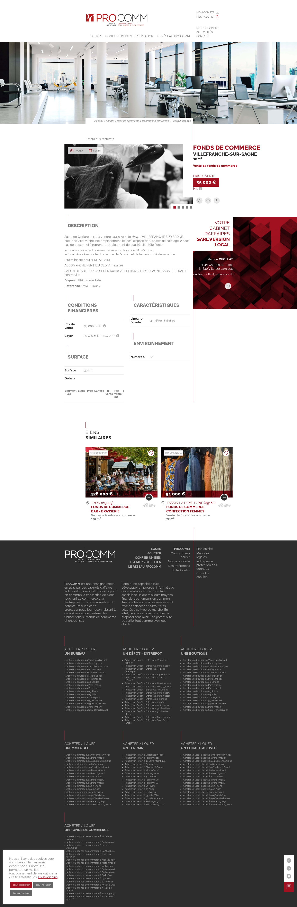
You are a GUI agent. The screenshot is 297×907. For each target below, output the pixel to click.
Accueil (98, 120)
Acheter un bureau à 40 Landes (82, 682)
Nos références (179, 566)
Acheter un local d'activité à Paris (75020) (204, 758)
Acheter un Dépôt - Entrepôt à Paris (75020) (147, 665)
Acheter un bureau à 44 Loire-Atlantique (87, 666)
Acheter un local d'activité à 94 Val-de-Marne (206, 798)
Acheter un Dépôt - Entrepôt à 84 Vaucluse (147, 674)
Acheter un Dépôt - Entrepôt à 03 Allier (145, 702)
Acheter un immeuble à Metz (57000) (85, 773)
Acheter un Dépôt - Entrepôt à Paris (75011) (147, 696)
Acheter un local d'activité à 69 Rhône (202, 786)
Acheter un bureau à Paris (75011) (83, 688)
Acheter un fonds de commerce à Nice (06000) (90, 859)
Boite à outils (181, 570)
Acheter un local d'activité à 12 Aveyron (203, 792)
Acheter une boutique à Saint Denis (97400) (205, 710)
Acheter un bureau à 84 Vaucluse (83, 669)
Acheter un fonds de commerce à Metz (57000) (91, 863)
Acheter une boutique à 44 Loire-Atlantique (205, 666)
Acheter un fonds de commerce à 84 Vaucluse (90, 851)
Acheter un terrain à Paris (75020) (142, 758)
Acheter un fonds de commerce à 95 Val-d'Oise (90, 884)
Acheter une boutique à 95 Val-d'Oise (202, 700)
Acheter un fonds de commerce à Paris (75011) (90, 872)
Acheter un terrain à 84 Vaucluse (141, 764)
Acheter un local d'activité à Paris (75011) (204, 783)
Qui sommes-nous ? (180, 555)
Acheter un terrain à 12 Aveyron (141, 792)
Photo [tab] (76, 151)
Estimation (144, 36)
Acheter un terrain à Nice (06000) (142, 770)
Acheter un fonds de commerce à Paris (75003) (90, 893)
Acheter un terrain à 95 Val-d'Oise (142, 795)
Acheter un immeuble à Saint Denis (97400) (88, 804)
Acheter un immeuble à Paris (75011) (85, 783)
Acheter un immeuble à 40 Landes (84, 776)
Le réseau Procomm (144, 567)
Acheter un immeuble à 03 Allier (83, 789)
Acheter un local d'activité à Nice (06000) (204, 770)
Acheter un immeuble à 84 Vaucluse (85, 764)
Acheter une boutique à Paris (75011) (202, 688)
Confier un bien (118, 36)
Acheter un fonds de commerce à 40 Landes (89, 866)
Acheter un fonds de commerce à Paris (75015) (90, 869)
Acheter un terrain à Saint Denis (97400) (145, 804)
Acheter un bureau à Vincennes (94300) (86, 660)
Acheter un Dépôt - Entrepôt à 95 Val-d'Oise (147, 708)
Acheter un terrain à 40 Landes (140, 776)
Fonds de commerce (127, 120)
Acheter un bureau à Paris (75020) (84, 663)
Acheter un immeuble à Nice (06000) (85, 770)
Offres (96, 36)
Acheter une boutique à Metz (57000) (202, 679)
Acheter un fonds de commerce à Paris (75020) (90, 842)
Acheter (154, 553)
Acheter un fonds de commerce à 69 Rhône (89, 875)
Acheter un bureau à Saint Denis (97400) (87, 710)
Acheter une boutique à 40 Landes (201, 682)
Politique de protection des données (206, 565)
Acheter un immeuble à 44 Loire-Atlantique (88, 761)
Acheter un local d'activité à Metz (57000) (204, 773)
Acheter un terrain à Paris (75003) (142, 801)
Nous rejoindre (207, 28)
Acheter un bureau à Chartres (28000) (86, 672)
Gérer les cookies (202, 575)
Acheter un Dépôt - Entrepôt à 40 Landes (146, 689)
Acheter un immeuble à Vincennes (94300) (88, 755)
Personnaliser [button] (21, 893)
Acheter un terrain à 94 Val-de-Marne (144, 798)
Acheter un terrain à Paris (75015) (142, 779)
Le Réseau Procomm (173, 36)
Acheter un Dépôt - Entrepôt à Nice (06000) (148, 683)
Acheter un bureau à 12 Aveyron (83, 697)
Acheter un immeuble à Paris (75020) (85, 758)
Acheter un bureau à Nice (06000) (84, 676)
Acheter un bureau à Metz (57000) (84, 679)
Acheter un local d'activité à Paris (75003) (204, 801)
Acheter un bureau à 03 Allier (81, 694)
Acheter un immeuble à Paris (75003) (85, 801)
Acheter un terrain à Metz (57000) (142, 773)
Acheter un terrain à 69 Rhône (140, 786)
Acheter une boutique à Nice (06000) (202, 676)
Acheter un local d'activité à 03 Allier (202, 789)
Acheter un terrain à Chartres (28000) (144, 767)
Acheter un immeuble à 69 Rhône (83, 786)
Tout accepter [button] (21, 884)
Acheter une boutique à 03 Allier (200, 694)
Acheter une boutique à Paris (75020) (202, 663)
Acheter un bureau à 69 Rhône (82, 691)
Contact (202, 36)
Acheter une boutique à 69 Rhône (200, 691)
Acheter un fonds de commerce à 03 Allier (88, 878)
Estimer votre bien (145, 562)
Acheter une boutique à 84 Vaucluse (202, 669)
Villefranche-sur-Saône (155, 120)
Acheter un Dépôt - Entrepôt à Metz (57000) (148, 686)
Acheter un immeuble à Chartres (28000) (87, 767)
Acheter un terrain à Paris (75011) (141, 783)
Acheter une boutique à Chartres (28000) (204, 672)
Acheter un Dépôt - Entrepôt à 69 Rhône (146, 699)
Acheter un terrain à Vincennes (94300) (144, 755)
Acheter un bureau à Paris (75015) (83, 685)
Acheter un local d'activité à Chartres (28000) (206, 767)
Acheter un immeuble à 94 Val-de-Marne (87, 798)
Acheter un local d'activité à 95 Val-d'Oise (204, 795)
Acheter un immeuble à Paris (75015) (85, 779)
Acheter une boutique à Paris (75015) (202, 685)
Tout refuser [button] (43, 884)
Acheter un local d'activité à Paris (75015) (204, 779)
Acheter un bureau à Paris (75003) (84, 707)
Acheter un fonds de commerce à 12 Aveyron (89, 881)
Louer (156, 549)
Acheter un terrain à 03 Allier (139, 789)
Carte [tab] (94, 151)
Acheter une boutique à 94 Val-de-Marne (204, 703)
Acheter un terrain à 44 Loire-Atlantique (145, 761)
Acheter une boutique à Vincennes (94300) (205, 660)
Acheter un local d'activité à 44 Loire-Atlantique (207, 761)
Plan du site (204, 549)
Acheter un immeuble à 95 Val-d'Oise (85, 795)
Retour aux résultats (100, 139)
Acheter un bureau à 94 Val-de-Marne (86, 703)
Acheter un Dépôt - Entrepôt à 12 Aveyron (147, 705)
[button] (174, 207)
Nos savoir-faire (179, 561)
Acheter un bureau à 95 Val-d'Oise (84, 700)
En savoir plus (47, 877)
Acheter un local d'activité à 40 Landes (203, 776)
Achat (109, 120)
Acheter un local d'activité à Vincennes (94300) (207, 755)
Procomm (182, 549)
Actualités (204, 32)
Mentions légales (202, 555)
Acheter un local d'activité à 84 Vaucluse (204, 764)
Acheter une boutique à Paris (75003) (202, 707)
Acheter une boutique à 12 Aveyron (201, 697)
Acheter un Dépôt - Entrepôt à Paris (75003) (147, 717)
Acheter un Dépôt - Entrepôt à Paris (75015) (147, 693)
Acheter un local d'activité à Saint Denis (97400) (207, 804)
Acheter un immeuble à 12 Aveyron (84, 792)
